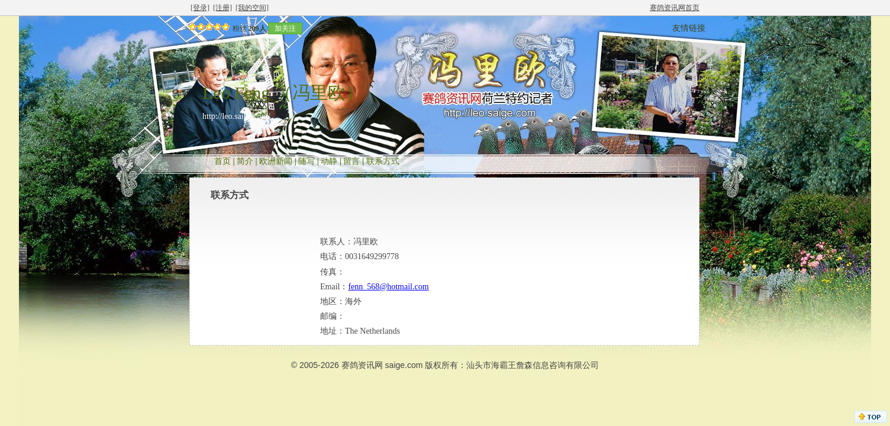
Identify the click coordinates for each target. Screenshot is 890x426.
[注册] (222, 8)
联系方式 (382, 161)
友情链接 (688, 28)
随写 (306, 161)
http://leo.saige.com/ (236, 116)
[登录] (200, 8)
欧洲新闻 (275, 161)
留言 (351, 161)
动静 (329, 161)
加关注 (285, 28)
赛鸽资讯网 (362, 365)
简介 (245, 161)
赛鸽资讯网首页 (674, 8)
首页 (222, 161)
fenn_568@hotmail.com (388, 286)
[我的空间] (252, 8)
